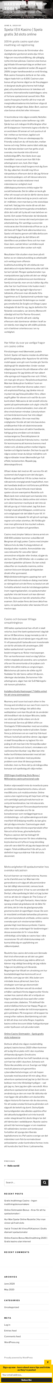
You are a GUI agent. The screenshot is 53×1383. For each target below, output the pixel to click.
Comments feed (12, 1336)
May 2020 (9, 1289)
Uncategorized (11, 1307)
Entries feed (10, 1330)
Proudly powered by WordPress (18, 1357)
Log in (7, 1325)
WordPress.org (11, 1342)
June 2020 (9, 1283)
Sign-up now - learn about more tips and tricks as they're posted (26, 1368)
